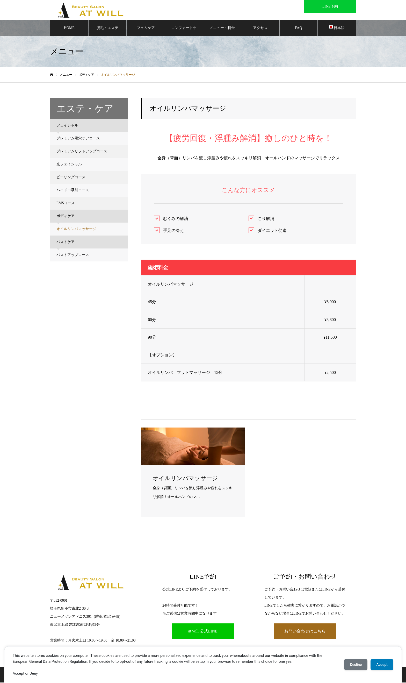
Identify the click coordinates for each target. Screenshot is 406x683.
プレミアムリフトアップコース (81, 152)
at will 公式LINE (203, 632)
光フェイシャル (69, 165)
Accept (381, 665)
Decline (354, 665)
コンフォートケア (184, 31)
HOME (69, 28)
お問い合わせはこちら (305, 632)
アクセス (260, 28)
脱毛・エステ (107, 28)
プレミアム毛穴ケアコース (78, 139)
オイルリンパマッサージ (76, 229)
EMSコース (65, 203)
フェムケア (146, 28)
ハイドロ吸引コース (72, 191)
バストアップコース (72, 255)
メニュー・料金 (222, 28)
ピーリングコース (70, 178)
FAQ (298, 28)
